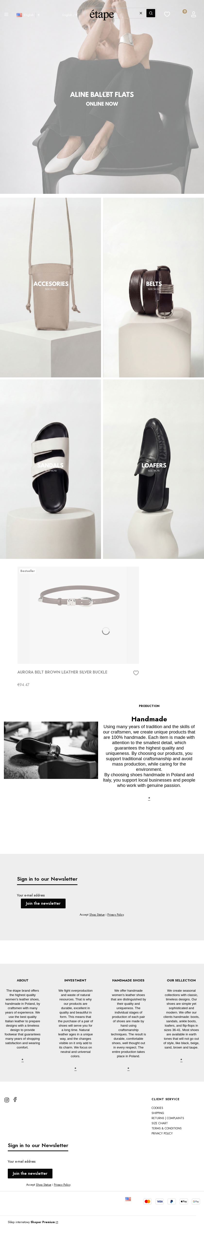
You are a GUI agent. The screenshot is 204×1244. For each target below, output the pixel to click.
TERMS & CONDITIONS (167, 1144)
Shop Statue (97, 914)
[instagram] (7, 1115)
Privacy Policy (115, 914)
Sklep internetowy (31, 1237)
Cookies (157, 1123)
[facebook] (15, 1115)
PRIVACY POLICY (162, 1149)
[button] (6, 15)
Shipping (158, 1128)
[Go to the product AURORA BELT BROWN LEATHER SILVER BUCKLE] (78, 615)
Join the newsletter (43, 903)
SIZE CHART (160, 1139)
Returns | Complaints (168, 1134)
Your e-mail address (31, 895)
